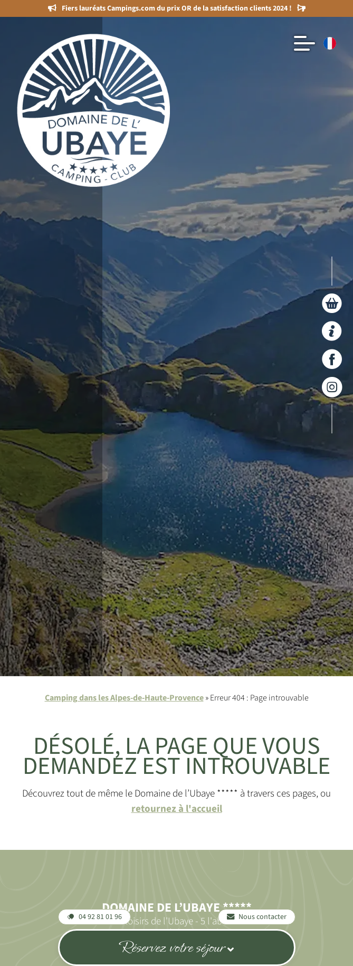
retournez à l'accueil (176, 808)
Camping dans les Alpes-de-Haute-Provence (124, 698)
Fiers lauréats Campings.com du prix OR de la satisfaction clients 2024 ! (177, 8)
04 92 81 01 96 (94, 916)
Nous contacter (257, 916)
